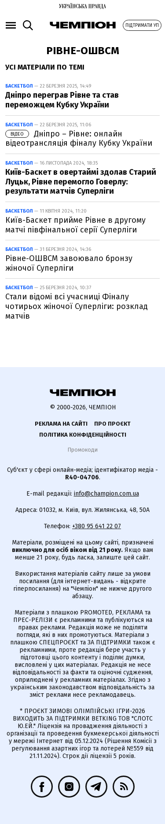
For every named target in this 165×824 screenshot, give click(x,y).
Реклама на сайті (61, 423)
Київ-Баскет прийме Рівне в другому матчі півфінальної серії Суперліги (75, 225)
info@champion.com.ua (106, 493)
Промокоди (82, 449)
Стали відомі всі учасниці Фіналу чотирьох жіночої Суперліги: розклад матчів (76, 306)
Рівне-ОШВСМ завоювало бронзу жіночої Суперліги (68, 263)
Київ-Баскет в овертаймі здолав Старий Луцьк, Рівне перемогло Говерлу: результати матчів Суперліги (80, 181)
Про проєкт (112, 423)
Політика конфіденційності (82, 434)
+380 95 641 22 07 (96, 526)
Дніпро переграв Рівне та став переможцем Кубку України (62, 100)
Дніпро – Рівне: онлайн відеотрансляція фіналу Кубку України (78, 138)
